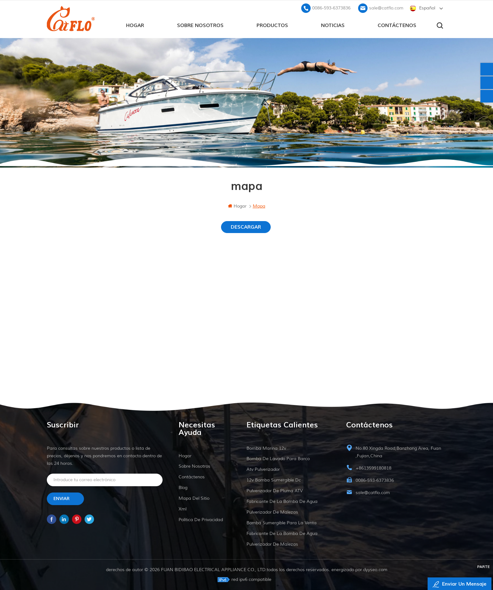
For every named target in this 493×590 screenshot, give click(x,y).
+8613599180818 (373, 468)
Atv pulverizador (263, 469)
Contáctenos (397, 25)
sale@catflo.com (386, 8)
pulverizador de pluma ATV (274, 490)
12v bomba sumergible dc (273, 480)
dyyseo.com (375, 569)
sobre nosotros (200, 25)
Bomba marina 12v (266, 448)
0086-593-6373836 (331, 8)
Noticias (333, 25)
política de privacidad (201, 519)
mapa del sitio (194, 498)
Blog (183, 487)
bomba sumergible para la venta (281, 523)
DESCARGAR (246, 227)
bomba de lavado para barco (278, 458)
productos (272, 25)
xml (182, 509)
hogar (135, 25)
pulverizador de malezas (272, 512)
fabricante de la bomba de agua (282, 501)
